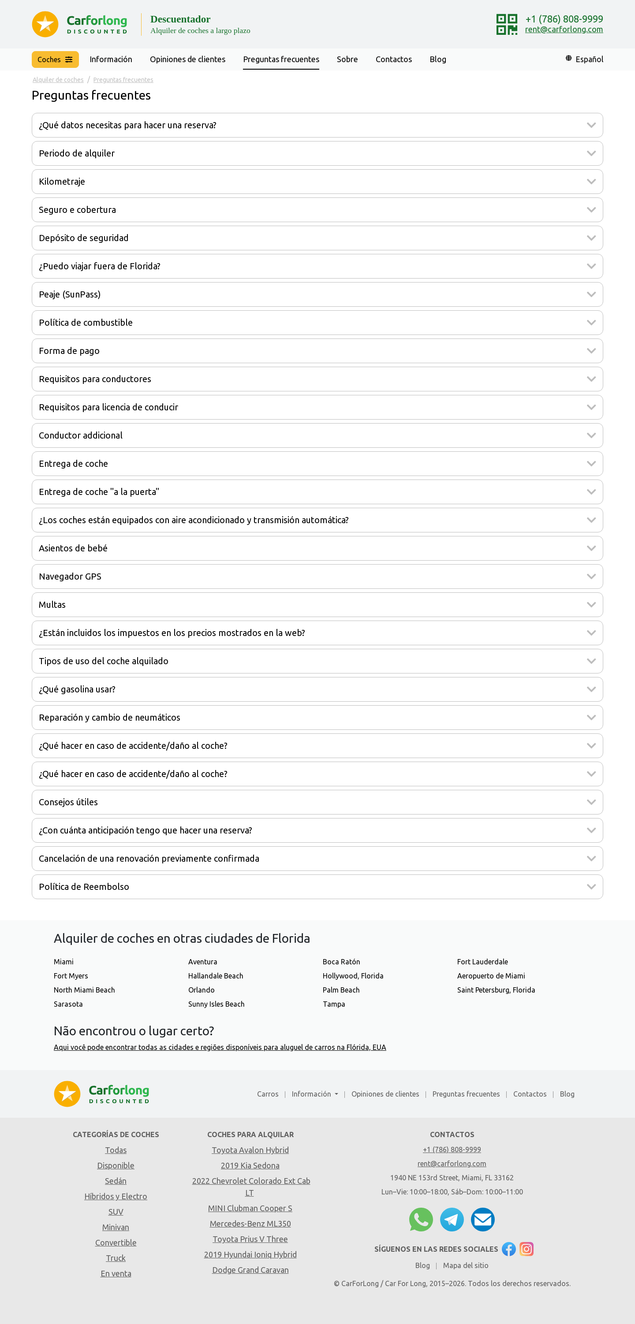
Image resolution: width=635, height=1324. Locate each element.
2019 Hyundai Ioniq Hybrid (250, 1254)
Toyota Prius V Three (250, 1239)
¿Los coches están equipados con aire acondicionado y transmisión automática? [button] (194, 520)
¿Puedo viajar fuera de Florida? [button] (100, 266)
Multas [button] (52, 604)
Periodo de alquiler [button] (77, 153)
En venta (116, 1273)
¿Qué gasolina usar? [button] (77, 689)
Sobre (347, 59)
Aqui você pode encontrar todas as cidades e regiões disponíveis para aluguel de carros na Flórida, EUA (220, 1047)
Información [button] (111, 59)
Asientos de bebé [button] (73, 548)
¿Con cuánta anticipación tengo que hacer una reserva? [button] (145, 830)
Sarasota (68, 1004)
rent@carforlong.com (564, 29)
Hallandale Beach (215, 976)
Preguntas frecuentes (281, 59)
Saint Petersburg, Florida (496, 990)
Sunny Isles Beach (216, 1004)
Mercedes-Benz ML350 (250, 1223)
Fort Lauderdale (482, 962)
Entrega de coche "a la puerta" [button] (99, 492)
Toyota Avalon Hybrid (250, 1149)
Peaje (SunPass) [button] (70, 294)
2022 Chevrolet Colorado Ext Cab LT (251, 1186)
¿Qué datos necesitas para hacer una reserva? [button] (128, 125)
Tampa (334, 1004)
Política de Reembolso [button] (84, 886)
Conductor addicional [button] (81, 435)
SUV (115, 1211)
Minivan (115, 1227)
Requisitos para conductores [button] (95, 379)
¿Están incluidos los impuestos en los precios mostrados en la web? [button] (172, 633)
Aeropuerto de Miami (491, 976)
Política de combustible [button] (86, 322)
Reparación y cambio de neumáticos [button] (109, 717)
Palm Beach (341, 990)
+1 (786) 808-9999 (564, 18)
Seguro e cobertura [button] (77, 210)
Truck (116, 1257)
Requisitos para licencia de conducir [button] (108, 407)
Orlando (201, 990)
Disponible (115, 1165)
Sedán (116, 1180)
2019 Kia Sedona (250, 1165)
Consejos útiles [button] (68, 802)
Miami (64, 962)
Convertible (116, 1242)
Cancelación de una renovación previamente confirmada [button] (149, 858)
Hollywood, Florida (353, 976)
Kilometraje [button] (62, 181)
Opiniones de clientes (187, 59)
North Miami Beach (84, 990)
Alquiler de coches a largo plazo (200, 30)
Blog (438, 59)
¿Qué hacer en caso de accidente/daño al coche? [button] (133, 745)
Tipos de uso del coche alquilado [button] (103, 661)
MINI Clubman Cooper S (250, 1208)
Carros (268, 1094)
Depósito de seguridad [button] (84, 238)
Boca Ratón (341, 962)
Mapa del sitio (466, 1265)
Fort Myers (71, 976)
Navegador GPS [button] (70, 576)
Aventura (202, 962)
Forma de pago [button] (69, 351)
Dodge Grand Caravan (250, 1269)
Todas (116, 1149)
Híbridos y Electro (115, 1196)
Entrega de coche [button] (73, 463)
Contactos (394, 59)
